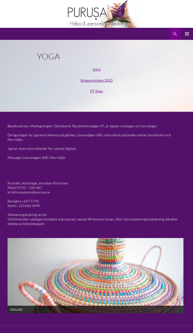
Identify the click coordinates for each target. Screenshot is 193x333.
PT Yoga (96, 91)
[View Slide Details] (95, 275)
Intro (97, 69)
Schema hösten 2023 (96, 80)
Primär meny (187, 34)
